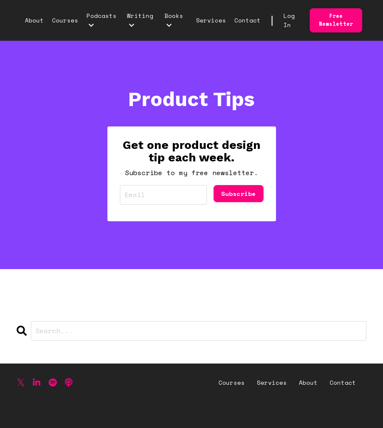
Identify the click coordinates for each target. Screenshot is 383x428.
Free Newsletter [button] (336, 20)
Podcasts (102, 19)
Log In (289, 20)
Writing (140, 19)
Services (211, 20)
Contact (247, 20)
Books (173, 19)
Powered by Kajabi (334, 406)
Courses (65, 20)
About (34, 20)
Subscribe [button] (238, 193)
